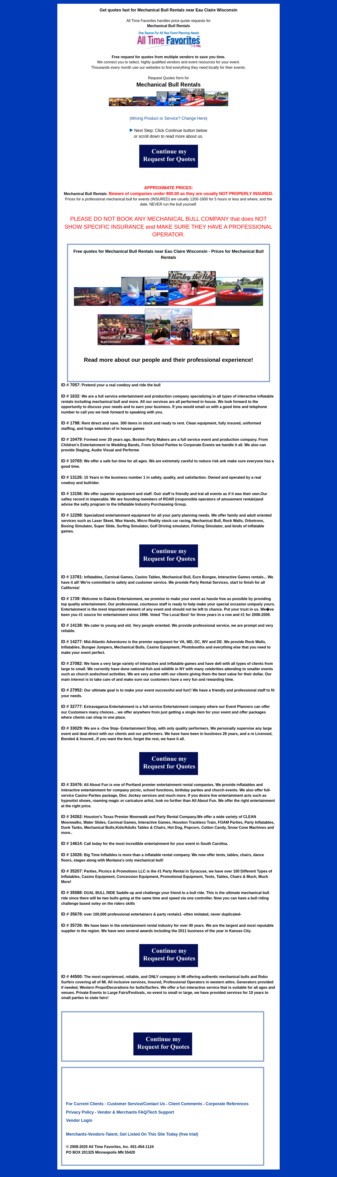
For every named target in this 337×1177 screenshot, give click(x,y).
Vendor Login (79, 1120)
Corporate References (227, 1103)
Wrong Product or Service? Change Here (168, 118)
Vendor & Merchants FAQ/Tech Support (135, 1112)
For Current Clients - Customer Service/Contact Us (115, 1103)
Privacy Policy (80, 1112)
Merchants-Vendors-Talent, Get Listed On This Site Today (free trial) (132, 1134)
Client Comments (185, 1103)
